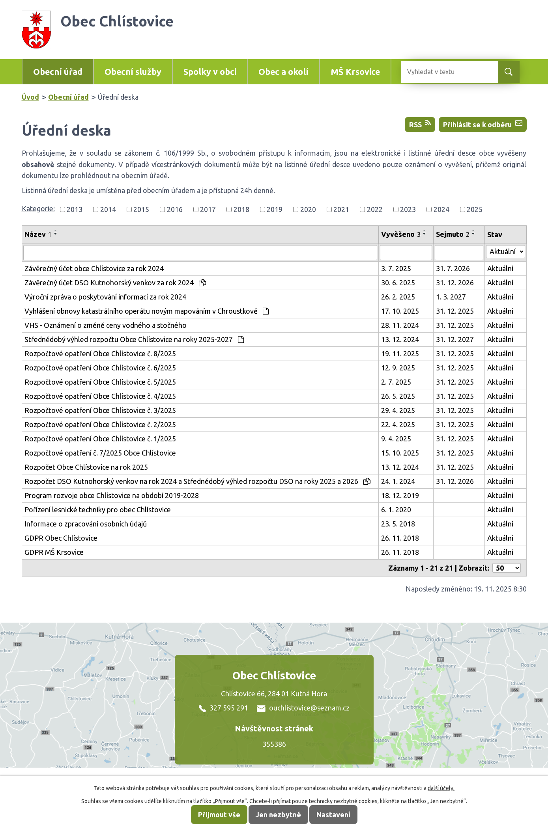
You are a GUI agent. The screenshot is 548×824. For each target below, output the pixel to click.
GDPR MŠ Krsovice (54, 552)
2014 (108, 209)
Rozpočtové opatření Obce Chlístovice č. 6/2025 (100, 368)
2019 (274, 209)
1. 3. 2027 (451, 297)
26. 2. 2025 (398, 297)
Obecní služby (133, 71)
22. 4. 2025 (398, 424)
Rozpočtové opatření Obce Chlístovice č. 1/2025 (100, 439)
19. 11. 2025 (400, 353)
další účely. (441, 788)
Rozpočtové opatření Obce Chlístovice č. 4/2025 (100, 396)
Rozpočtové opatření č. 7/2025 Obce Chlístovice (100, 453)
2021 (341, 209)
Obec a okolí (283, 71)
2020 (308, 209)
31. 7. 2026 (453, 268)
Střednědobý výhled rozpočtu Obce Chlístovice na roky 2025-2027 (134, 339)
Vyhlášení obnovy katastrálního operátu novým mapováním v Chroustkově (146, 311)
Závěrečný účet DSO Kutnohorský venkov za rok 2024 (115, 282)
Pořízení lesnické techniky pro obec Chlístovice (97, 509)
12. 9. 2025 (398, 368)
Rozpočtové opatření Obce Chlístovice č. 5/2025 (100, 382)
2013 (74, 209)
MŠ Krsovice (355, 71)
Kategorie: (38, 208)
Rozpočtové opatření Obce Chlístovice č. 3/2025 (100, 410)
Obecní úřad (57, 71)
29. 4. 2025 (398, 410)
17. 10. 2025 (400, 311)
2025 (475, 209)
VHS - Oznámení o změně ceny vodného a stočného (105, 325)
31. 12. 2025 (455, 311)
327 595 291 (223, 708)
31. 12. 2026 (455, 282)
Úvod (30, 97)
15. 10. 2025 (400, 453)
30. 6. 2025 (398, 282)
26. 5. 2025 (398, 396)
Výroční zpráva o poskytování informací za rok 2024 (105, 297)
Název (38, 234)
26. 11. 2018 (400, 538)
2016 (175, 209)
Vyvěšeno (401, 234)
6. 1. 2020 (396, 509)
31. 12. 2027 (455, 339)
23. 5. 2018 (398, 524)
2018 (241, 209)
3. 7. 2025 (396, 268)
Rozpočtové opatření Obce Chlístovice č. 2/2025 (100, 424)
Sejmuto (452, 234)
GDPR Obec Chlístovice (60, 538)
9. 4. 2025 (396, 439)
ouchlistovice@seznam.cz (303, 708)
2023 (408, 209)
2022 (375, 209)
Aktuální (500, 268)
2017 (208, 209)
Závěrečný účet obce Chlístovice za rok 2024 (94, 268)
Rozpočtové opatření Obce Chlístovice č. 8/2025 (100, 353)
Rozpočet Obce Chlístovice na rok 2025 (86, 467)
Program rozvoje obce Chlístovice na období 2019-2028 (111, 495)
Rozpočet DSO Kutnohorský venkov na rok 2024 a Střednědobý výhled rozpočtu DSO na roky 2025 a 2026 (197, 481)
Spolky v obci (209, 71)
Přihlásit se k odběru (482, 123)
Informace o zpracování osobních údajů (85, 524)
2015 (141, 209)
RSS (420, 123)
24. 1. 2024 (398, 481)
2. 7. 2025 (396, 382)
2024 (441, 209)
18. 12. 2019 (400, 495)
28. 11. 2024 (400, 325)
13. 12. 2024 (400, 339)
